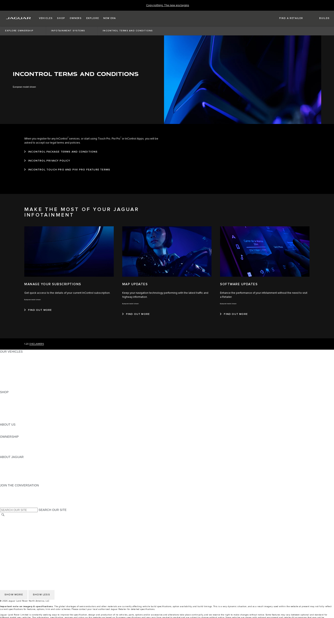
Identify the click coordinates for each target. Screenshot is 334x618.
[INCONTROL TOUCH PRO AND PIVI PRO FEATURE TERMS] (67, 170)
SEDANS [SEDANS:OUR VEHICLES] (6, 372)
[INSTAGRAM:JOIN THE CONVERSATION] (10, 489)
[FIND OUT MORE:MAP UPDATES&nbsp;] (136, 314)
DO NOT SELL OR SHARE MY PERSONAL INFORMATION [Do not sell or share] (41, 531)
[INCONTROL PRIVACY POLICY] (47, 161)
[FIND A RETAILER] (287, 18)
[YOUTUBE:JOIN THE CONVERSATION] (9, 497)
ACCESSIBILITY (11, 539)
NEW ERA (7, 388)
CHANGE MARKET (13, 519)
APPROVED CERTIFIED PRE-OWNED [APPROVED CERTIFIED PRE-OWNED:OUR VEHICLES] (27, 380)
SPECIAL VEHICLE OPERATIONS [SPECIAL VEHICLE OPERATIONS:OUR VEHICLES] (23, 376)
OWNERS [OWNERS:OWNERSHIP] (7, 440)
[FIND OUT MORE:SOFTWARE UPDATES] (234, 314)
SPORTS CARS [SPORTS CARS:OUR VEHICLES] (11, 367)
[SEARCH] (3, 514)
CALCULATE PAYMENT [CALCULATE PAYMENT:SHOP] (16, 412)
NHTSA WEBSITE (12, 523)
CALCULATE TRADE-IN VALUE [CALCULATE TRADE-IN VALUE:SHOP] (22, 416)
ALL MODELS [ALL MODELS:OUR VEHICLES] (9, 355)
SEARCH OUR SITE (52, 510)
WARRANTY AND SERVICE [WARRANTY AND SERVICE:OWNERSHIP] (19, 449)
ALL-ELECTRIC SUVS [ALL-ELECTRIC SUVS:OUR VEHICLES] (15, 363)
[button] (46, 18)
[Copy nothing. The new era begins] (167, 5)
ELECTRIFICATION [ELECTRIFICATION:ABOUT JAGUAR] (13, 469)
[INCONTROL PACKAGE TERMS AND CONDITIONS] (61, 152)
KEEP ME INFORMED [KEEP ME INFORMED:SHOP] (15, 408)
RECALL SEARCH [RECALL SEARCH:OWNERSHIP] (12, 453)
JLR (3, 428)
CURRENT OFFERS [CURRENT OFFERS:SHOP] (14, 396)
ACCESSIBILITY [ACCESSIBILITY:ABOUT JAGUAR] (11, 481)
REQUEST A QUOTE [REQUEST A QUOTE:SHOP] (14, 404)
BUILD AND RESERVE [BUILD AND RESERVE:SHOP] (16, 400)
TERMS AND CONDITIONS (19, 535)
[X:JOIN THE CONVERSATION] (3, 505)
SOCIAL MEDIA (11, 543)
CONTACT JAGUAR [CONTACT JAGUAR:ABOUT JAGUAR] (14, 473)
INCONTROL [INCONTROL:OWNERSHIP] (9, 444)
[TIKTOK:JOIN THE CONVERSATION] (7, 493)
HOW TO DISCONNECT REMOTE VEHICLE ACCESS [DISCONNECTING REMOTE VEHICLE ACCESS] (37, 551)
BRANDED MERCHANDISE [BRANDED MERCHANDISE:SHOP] (19, 420)
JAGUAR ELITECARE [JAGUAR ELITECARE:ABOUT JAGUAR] (15, 465)
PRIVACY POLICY (12, 527)
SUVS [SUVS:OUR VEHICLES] (4, 359)
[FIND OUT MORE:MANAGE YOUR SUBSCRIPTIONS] (38, 310)
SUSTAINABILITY (12, 432)
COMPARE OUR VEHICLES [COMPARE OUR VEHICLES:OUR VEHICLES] (19, 384)
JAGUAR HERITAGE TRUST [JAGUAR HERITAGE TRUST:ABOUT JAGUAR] (20, 477)
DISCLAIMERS (36, 344)
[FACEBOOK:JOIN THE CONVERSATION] (10, 501)
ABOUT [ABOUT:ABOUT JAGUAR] (5, 461)
